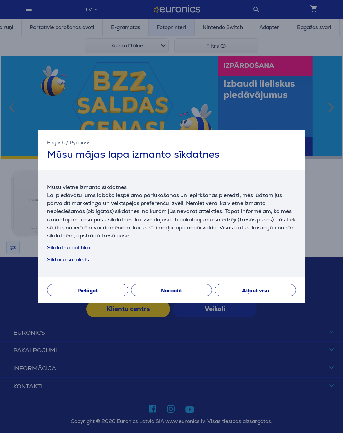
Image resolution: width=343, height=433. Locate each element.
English (56, 142)
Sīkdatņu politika (68, 247)
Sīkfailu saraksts (68, 259)
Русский (80, 142)
